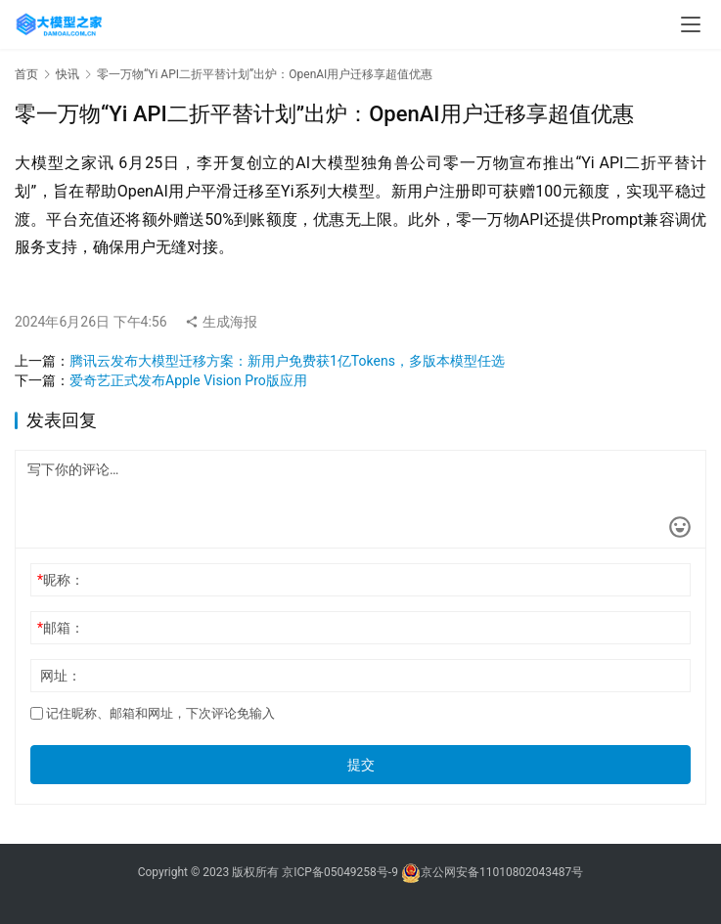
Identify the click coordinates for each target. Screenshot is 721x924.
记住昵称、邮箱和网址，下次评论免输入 (152, 713)
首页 (26, 74)
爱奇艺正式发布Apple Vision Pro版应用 (188, 380)
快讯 (67, 74)
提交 (361, 764)
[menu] (690, 24)
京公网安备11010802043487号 (502, 872)
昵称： (60, 580)
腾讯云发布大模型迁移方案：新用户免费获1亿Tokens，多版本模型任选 (287, 361)
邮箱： (60, 628)
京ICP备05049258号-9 (340, 872)
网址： (60, 675)
